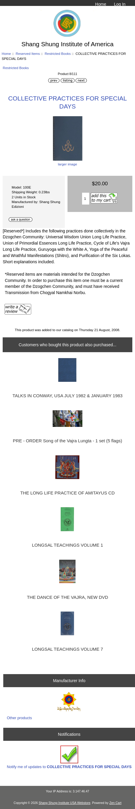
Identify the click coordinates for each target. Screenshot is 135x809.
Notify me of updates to (69, 757)
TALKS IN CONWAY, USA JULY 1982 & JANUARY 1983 (67, 395)
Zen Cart (115, 803)
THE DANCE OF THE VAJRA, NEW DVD (67, 597)
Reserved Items (28, 53)
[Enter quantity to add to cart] (85, 199)
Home (100, 4)
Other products (19, 718)
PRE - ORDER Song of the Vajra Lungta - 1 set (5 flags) (67, 440)
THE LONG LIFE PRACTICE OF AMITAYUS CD (67, 493)
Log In (119, 4)
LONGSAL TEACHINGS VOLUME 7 (67, 649)
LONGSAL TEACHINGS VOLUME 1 (67, 545)
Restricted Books (58, 53)
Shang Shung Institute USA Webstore (64, 803)
